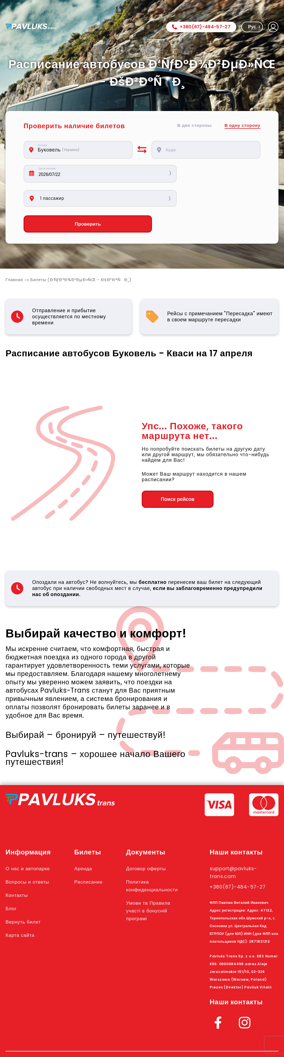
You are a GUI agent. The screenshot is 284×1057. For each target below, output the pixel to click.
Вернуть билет (26, 898)
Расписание (92, 858)
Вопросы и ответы (30, 858)
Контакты (18, 871)
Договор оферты (152, 844)
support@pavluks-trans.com (237, 848)
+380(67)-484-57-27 (201, 27)
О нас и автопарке (31, 844)
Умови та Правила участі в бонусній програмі (154, 886)
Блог (12, 884)
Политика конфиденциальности (159, 861)
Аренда (86, 844)
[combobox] (81, 150)
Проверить (78, 200)
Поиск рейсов (172, 475)
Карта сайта (22, 911)
